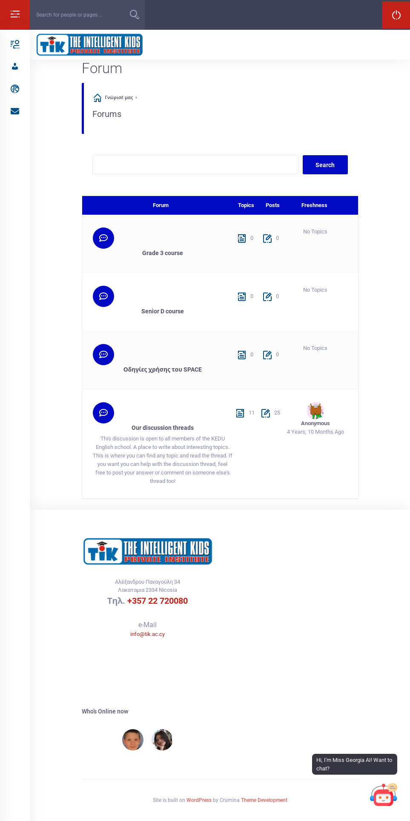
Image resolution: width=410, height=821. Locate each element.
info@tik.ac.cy (147, 634)
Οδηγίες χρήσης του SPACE (162, 369)
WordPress (199, 800)
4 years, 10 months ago (315, 432)
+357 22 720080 (157, 601)
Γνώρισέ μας (119, 97)
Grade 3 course (162, 253)
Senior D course (162, 311)
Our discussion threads (163, 427)
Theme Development (264, 800)
